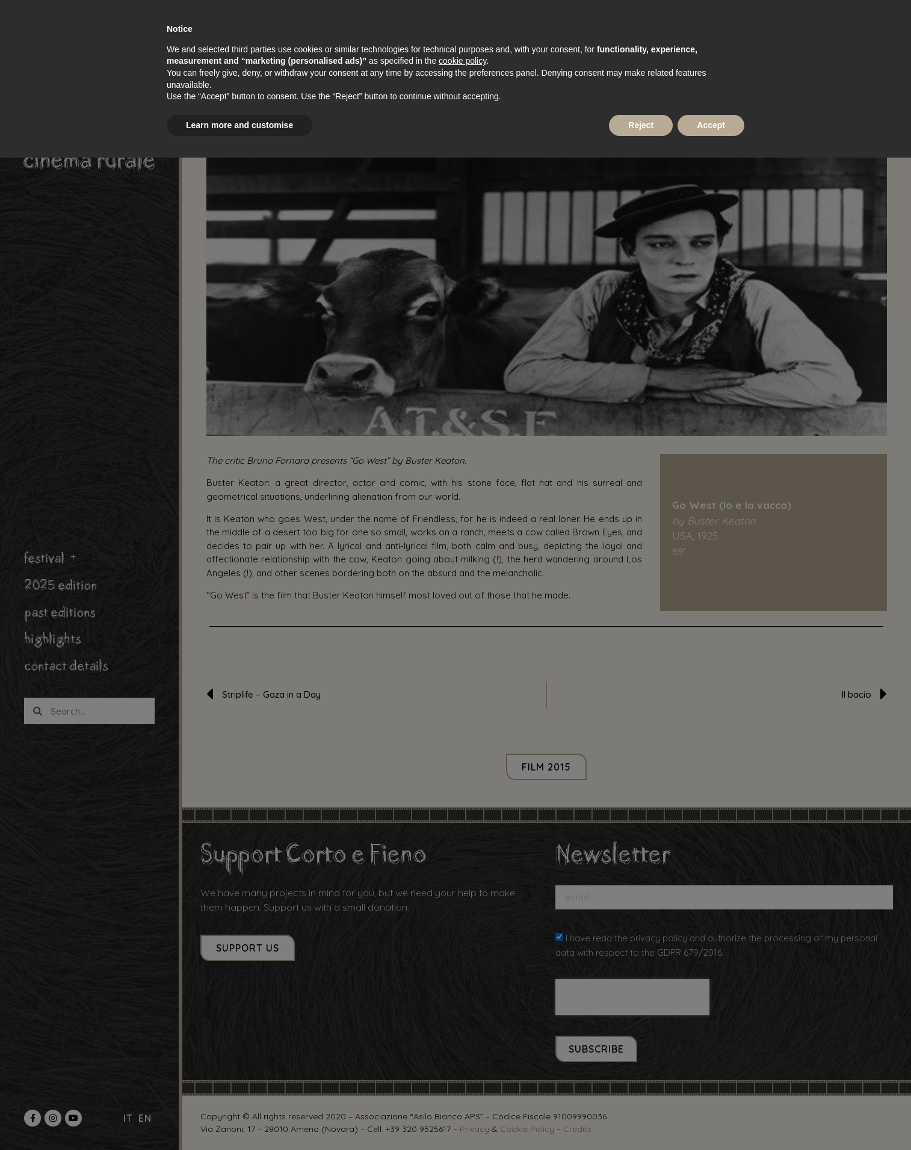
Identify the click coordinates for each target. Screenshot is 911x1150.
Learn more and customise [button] (239, 125)
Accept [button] (711, 125)
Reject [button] (640, 125)
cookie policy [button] (462, 61)
